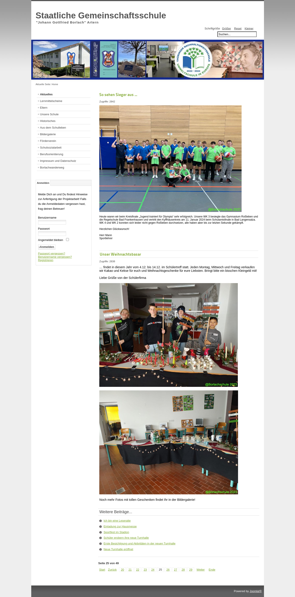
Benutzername (47, 217)
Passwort (44, 228)
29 (190, 569)
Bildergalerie (48, 134)
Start (102, 569)
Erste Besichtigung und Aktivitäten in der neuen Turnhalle (139, 543)
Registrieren (45, 260)
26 (168, 569)
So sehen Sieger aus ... (118, 94)
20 (122, 569)
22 (137, 569)
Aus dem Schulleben (53, 127)
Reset (237, 28)
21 (130, 569)
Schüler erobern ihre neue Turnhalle (126, 537)
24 (152, 569)
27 (175, 569)
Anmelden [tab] (43, 183)
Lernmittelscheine (51, 101)
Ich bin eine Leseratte (117, 520)
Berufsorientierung (51, 154)
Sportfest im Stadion (116, 532)
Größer (226, 28)
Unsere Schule (49, 114)
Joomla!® (256, 591)
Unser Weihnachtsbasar (120, 254)
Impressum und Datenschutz (58, 160)
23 (145, 569)
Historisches (48, 121)
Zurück (112, 569)
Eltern (43, 107)
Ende (212, 569)
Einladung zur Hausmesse (120, 526)
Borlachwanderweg (52, 167)
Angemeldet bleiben (50, 240)
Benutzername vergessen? (55, 256)
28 (183, 569)
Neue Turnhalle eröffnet (118, 549)
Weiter (201, 569)
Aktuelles (46, 94)
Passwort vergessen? (51, 253)
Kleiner (249, 28)
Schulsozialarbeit (51, 147)
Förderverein (48, 141)
